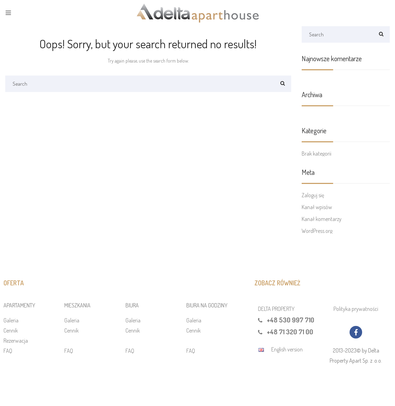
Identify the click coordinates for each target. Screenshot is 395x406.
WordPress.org (317, 230)
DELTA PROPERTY (276, 308)
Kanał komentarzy (322, 218)
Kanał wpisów (317, 207)
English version (287, 349)
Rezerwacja (15, 340)
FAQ (7, 350)
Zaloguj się (313, 195)
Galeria (11, 320)
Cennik (10, 330)
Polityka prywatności (355, 308)
